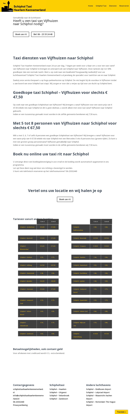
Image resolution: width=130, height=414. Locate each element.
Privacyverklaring (20, 404)
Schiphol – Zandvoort (59, 398)
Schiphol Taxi (101, 6)
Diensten (113, 6)
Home (90, 6)
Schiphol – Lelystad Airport (98, 392)
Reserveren (124, 6)
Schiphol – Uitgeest (58, 392)
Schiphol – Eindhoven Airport (98, 388)
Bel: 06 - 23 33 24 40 (42, 34)
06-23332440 (18, 401)
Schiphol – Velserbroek (59, 395)
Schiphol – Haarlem (58, 388)
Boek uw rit (21, 34)
